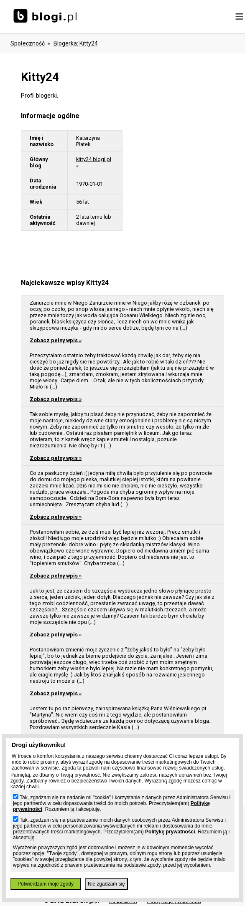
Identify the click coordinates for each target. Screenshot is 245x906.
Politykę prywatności (170, 832)
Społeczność (27, 43)
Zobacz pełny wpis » (56, 340)
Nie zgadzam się (106, 884)
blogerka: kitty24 (76, 43)
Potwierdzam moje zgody (46, 884)
